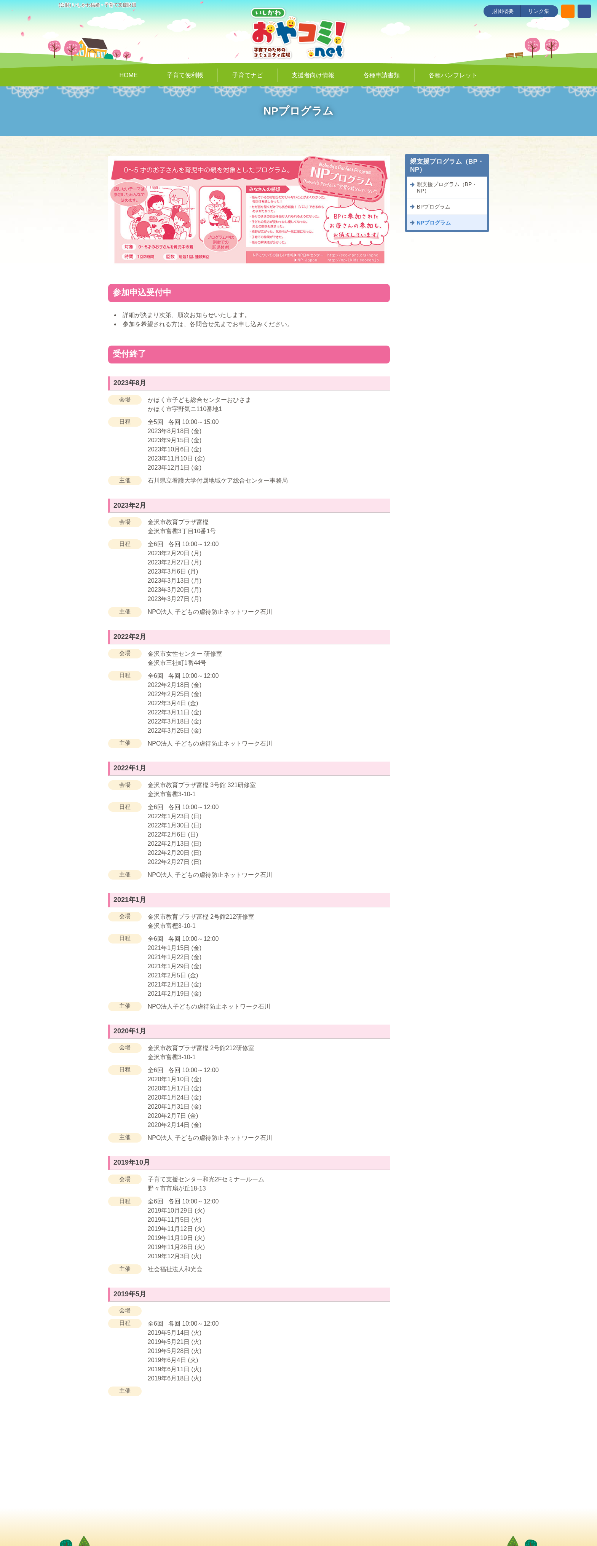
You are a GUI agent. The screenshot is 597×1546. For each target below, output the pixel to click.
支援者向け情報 (313, 75)
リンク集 (538, 11)
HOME (129, 75)
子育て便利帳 (185, 75)
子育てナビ (247, 75)
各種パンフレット (453, 75)
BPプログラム (434, 207)
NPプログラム (434, 223)
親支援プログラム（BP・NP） (447, 187)
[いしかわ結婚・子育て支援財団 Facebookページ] (584, 11)
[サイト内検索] (568, 11)
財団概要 (503, 11)
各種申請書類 (381, 75)
